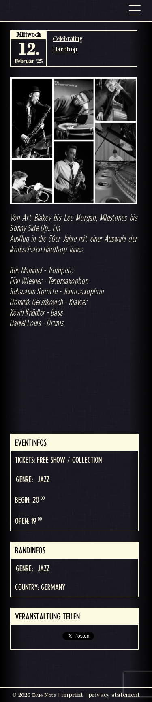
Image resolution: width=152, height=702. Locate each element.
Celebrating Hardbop (68, 44)
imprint (72, 694)
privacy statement (114, 694)
